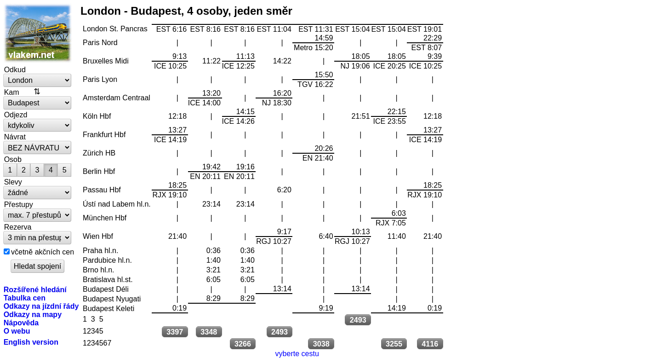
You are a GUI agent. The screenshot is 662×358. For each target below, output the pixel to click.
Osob (13, 159)
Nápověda (21, 322)
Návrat (15, 137)
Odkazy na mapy (33, 314)
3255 (394, 344)
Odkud (15, 69)
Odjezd (16, 114)
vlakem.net (37, 33)
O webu (17, 331)
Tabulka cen (25, 298)
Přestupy (18, 204)
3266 (242, 344)
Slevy (13, 182)
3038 (321, 344)
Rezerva (18, 227)
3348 (208, 332)
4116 (430, 344)
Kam (11, 92)
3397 (174, 332)
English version (31, 342)
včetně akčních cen (42, 252)
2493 (358, 320)
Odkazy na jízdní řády (41, 306)
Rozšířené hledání (35, 289)
